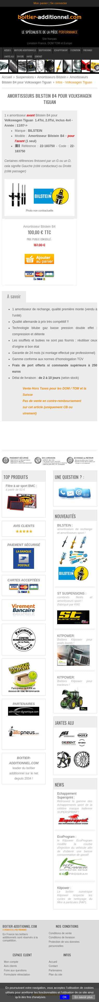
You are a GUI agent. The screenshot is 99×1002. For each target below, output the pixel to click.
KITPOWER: (74, 650)
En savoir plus (84, 997)
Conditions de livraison (62, 937)
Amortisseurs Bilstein (51, 77)
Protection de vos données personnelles (64, 944)
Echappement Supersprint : (74, 808)
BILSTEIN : (74, 553)
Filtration (75, 50)
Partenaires (55, 970)
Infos (29, 56)
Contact (38, 56)
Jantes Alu (9, 56)
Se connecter (58, 3)
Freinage (87, 50)
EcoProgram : (74, 855)
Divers (20, 56)
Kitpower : (74, 895)
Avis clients (10, 966)
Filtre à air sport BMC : (23, 498)
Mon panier (41, 3)
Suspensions (45, 50)
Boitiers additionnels (25, 50)
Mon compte (11, 961)
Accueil (7, 50)
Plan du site (55, 974)
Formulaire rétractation (17, 974)
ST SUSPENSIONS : (74, 608)
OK (65, 997)
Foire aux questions (15, 970)
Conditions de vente (60, 933)
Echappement (61, 50)
